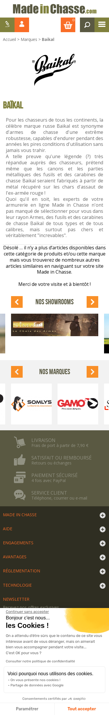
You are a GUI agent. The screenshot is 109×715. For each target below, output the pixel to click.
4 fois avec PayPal (48, 480)
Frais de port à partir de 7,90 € (59, 445)
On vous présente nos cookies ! (35, 680)
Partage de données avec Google (37, 685)
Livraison (43, 440)
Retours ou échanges (51, 463)
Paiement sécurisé (54, 475)
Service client (49, 492)
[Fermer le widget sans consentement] (27, 612)
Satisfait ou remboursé (61, 457)
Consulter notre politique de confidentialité (40, 661)
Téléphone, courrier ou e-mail (59, 498)
